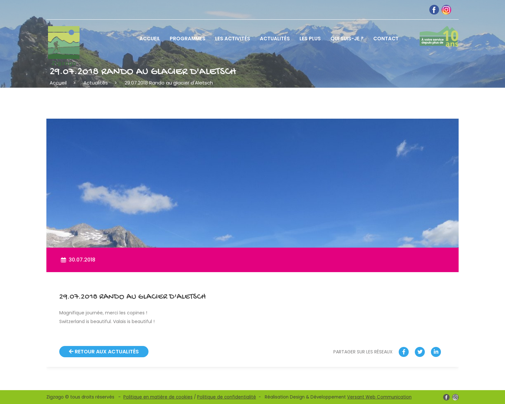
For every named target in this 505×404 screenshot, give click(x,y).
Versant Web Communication (379, 397)
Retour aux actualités (104, 351)
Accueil (58, 82)
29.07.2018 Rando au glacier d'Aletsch (169, 82)
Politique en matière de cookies (158, 397)
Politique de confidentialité (226, 397)
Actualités (95, 82)
